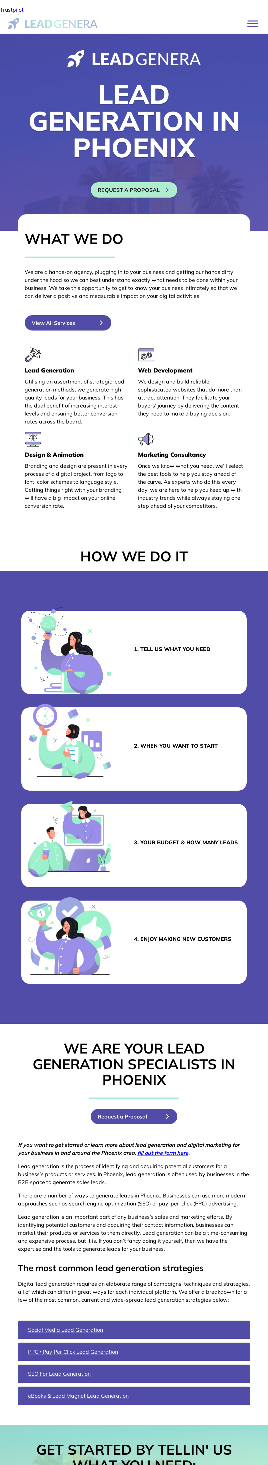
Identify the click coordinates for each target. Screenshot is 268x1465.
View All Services (53, 323)
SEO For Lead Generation (59, 1373)
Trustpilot (12, 9)
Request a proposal (129, 190)
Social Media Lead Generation (65, 1329)
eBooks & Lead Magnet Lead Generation (78, 1395)
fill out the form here (162, 1152)
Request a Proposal (122, 1116)
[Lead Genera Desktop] (53, 23)
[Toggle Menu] (252, 23)
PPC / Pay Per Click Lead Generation (73, 1351)
